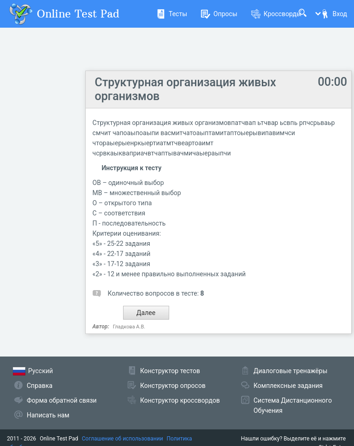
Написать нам (48, 415)
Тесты (171, 13)
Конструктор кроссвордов (180, 400)
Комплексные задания (288, 385)
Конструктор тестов (170, 371)
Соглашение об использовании (122, 438)
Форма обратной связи (62, 400)
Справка (40, 385)
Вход (333, 13)
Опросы (219, 13)
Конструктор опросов (173, 385)
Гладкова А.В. (129, 327)
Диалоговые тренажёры (290, 371)
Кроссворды (276, 13)
